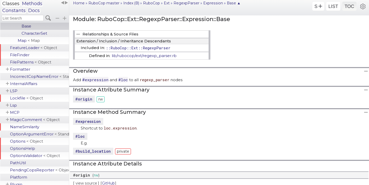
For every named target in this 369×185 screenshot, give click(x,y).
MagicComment (35, 119)
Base (26, 26)
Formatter (20, 69)
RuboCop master (103, 3)
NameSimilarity (24, 126)
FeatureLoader (33, 47)
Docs (34, 10)
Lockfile (26, 98)
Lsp (13, 105)
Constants (14, 10)
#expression (95, 79)
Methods (32, 3)
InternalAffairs (23, 83)
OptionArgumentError (39, 134)
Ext (167, 3)
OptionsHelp (22, 148)
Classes (10, 3)
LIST (333, 6)
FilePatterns (30, 62)
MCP (14, 112)
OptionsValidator (35, 155)
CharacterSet (34, 33)
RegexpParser (186, 3)
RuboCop (151, 3)
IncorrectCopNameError (39, 76)
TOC (349, 6)
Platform (18, 177)
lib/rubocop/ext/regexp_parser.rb (144, 55)
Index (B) (131, 3)
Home (79, 3)
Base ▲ (234, 3)
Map (29, 40)
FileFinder (19, 54)
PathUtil (18, 162)
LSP (13, 90)
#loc (123, 79)
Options (26, 141)
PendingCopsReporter (39, 170)
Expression (213, 3)
